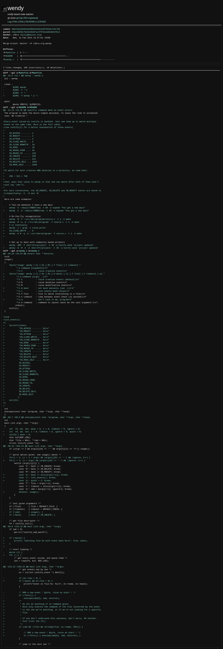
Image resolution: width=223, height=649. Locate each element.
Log (9, 21)
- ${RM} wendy (14, 87)
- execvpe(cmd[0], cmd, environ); (31, 598)
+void (6, 317)
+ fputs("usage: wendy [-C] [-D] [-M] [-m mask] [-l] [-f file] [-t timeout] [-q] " (54, 274)
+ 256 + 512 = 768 (15, 176)
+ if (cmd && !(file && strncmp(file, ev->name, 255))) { (43, 627)
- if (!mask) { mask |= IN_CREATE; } (29, 515)
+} (4, 403)
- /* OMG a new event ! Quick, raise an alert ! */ (39, 592)
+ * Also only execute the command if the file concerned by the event (51, 607)
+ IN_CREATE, (17, 386)
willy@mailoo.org (31, 35)
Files (15, 21)
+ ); (11, 397)
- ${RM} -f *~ (14, 93)
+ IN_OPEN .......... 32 (19, 147)
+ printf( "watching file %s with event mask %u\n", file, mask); (45, 540)
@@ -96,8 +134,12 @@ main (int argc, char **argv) (32, 526)
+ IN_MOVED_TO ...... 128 (19, 153)
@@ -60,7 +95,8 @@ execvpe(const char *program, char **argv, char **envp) (46, 417)
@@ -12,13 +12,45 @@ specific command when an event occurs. (38, 110)
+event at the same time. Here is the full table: (32, 124)
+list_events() (11, 319)
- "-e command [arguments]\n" (25, 268)
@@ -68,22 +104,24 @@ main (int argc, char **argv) (32, 446)
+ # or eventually (15, 225)
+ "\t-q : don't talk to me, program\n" (37, 299)
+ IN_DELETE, (17, 388)
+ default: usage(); (21, 492)
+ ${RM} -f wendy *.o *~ (20, 96)
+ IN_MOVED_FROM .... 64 (19, 150)
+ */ (13, 624)
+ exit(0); (11, 400)
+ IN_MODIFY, (17, 365)
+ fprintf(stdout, (15, 325)
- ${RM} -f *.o (15, 90)
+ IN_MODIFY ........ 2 (18, 136)
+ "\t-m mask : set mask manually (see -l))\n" (38, 288)
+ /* (12, 601)
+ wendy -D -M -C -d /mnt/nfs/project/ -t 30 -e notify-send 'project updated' (51, 248)
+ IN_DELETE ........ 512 (19, 159)
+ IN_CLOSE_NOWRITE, (21, 374)
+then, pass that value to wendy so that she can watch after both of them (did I (51, 182)
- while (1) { (13, 552)
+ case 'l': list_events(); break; (29, 477)
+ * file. (16, 612)
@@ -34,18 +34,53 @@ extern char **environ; (28, 253)
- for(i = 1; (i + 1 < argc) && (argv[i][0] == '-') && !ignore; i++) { (46, 457)
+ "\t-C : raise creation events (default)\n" (41, 279)
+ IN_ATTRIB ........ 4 (18, 139)
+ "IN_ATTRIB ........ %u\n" (26, 334)
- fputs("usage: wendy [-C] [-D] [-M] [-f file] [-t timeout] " (42, 265)
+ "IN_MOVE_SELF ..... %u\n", (26, 360)
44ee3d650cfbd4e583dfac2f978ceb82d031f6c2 (36, 32)
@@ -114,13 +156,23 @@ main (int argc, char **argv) (33, 566)
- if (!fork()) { (19, 595)
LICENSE (41, 21)
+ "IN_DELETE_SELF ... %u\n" (26, 357)
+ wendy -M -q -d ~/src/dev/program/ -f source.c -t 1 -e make (41, 222)
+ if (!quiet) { (14, 538)
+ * (12, 615)
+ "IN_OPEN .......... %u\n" (26, 343)
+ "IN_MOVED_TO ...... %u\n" (26, 348)
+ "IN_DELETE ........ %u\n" (26, 354)
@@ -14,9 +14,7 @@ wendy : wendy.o (23, 75)
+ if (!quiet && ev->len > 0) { (28, 581)
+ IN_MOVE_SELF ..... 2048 (20, 164)
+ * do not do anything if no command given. (36, 604)
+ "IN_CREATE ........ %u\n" (26, 351)
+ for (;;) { (12, 555)
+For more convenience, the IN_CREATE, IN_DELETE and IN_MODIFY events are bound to (52, 190)
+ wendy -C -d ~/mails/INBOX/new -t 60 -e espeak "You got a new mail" (46, 210)
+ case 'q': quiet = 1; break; (27, 480)
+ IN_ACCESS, (17, 363)
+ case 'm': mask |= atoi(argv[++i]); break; (35, 475)
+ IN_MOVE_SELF (18, 394)
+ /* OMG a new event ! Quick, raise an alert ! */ (42, 632)
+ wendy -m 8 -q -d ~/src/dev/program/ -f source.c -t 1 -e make (42, 233)
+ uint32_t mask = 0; (17, 434)
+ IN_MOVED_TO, (18, 383)
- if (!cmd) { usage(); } (23, 512)
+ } (7, 543)
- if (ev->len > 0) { (22, 578)
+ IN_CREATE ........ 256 (19, 156)
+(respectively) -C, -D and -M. (21, 193)
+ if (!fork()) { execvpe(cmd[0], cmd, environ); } (42, 635)
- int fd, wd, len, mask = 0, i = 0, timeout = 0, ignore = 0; (42, 429)
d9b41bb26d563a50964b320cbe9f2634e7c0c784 (36, 29)
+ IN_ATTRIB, (17, 368)
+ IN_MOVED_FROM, (19, 380)
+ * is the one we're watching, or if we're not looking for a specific (52, 609)
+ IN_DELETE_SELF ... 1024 (20, 162)
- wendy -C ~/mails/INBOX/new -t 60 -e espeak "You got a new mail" (44, 207)
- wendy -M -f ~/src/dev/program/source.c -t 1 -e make (37, 219)
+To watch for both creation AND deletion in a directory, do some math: (45, 170)
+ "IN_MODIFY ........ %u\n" (26, 331)
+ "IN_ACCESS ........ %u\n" (26, 328)
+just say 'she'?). (14, 185)
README (30, 21)
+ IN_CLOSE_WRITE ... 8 (18, 141)
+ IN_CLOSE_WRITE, (20, 371)
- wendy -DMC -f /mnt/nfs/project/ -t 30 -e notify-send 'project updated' (48, 245)
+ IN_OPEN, (16, 377)
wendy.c (9, 59)
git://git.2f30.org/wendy (27, 18)
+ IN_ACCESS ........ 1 (18, 133)
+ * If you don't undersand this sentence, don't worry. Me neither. (50, 618)
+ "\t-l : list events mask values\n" (36, 291)
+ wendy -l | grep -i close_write (24, 228)
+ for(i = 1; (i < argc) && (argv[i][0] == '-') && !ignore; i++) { (44, 460)
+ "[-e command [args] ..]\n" (25, 276)
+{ (4, 322)
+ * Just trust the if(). (25, 621)
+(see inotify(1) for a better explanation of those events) (38, 127)
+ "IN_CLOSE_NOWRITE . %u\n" (26, 340)
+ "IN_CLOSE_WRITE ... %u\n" (26, 337)
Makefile (10, 52)
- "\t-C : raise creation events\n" (35, 271)
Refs (21, 21)
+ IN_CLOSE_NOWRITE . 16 (19, 144)
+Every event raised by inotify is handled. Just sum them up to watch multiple (49, 121)
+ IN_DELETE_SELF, (20, 391)
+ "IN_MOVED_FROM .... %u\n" (26, 345)
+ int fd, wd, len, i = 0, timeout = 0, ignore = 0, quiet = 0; (42, 431)
